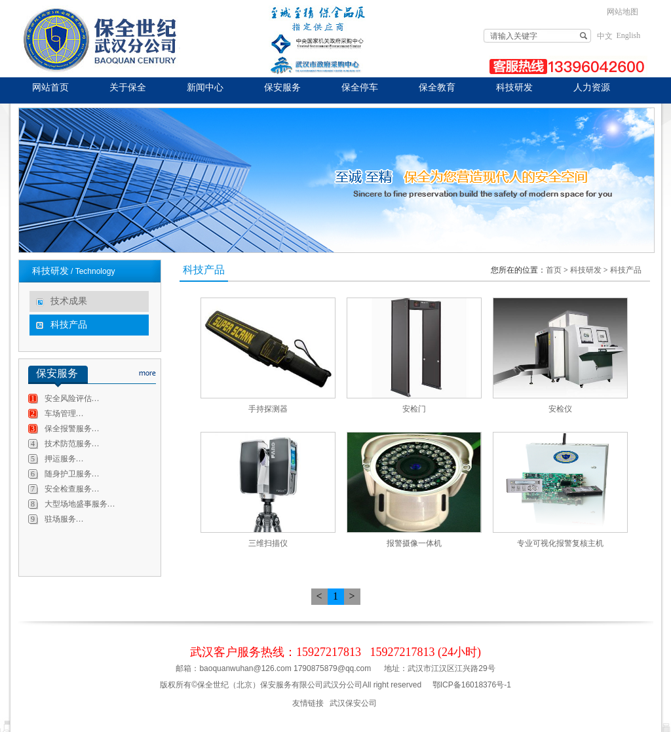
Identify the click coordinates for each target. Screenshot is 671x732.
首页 (554, 270)
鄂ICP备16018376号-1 (471, 684)
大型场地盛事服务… (80, 504)
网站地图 (622, 11)
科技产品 (68, 325)
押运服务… (64, 458)
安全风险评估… (72, 398)
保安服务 (282, 87)
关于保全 (127, 87)
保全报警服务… (72, 428)
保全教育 (437, 87)
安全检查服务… (72, 488)
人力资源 (591, 87)
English (629, 35)
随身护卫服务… (72, 473)
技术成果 (68, 301)
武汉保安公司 (353, 703)
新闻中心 (205, 87)
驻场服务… (64, 519)
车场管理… (64, 413)
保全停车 (359, 87)
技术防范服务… (72, 443)
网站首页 (50, 87)
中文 (605, 36)
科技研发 (514, 87)
